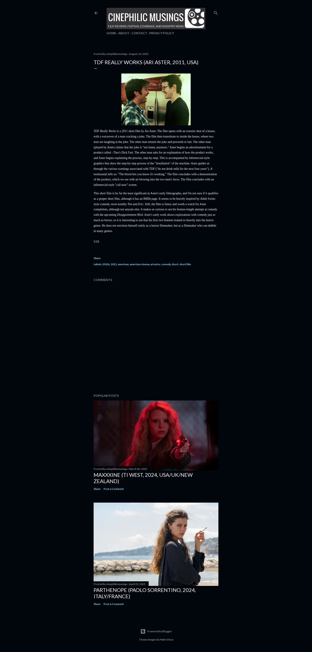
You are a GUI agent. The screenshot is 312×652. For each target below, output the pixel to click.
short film (185, 264)
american (123, 264)
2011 (114, 264)
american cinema (140, 264)
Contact (139, 33)
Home (111, 33)
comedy (166, 264)
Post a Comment (114, 488)
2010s (106, 264)
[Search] (215, 12)
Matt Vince (166, 639)
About (123, 33)
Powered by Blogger (156, 631)
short (175, 264)
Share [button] (97, 258)
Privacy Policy (161, 33)
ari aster (155, 264)
